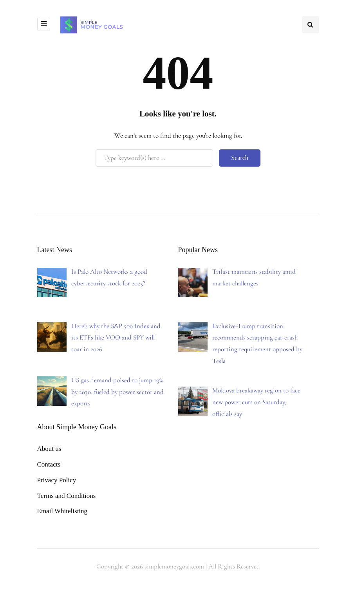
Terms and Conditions (66, 495)
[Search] (154, 158)
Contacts (49, 464)
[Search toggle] (310, 24)
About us (49, 448)
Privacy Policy (56, 480)
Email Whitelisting (62, 511)
